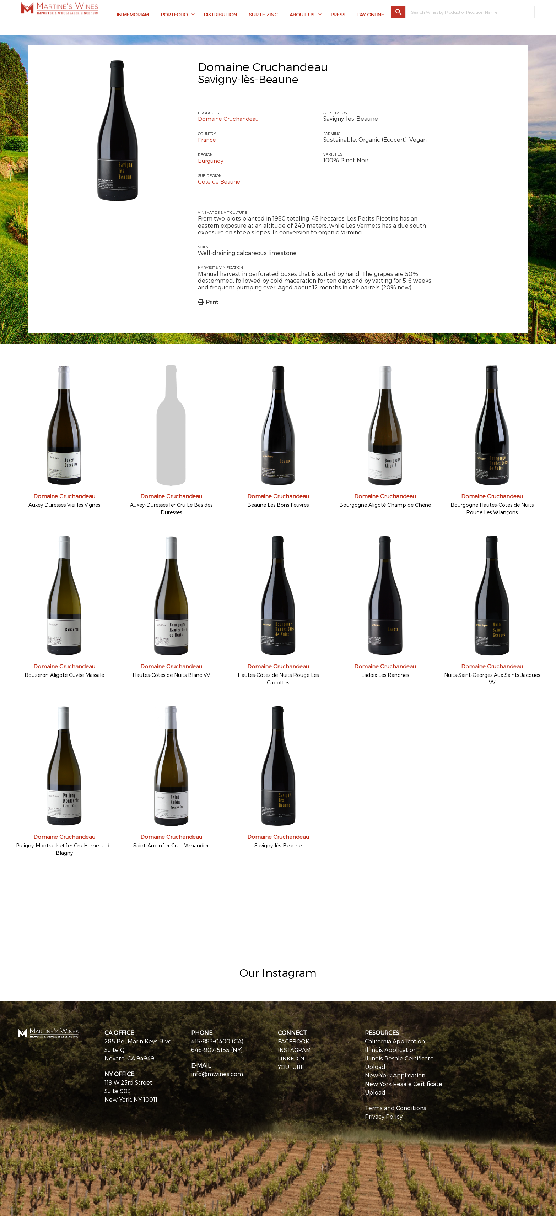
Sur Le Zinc (263, 16)
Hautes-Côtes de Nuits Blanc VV (171, 674)
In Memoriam (133, 16)
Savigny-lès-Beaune (278, 844)
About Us (302, 16)
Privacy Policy (384, 1115)
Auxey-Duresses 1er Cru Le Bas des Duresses (171, 508)
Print (212, 301)
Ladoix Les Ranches (385, 674)
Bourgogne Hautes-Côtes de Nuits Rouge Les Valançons (492, 508)
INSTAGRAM (295, 1048)
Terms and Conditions (395, 1106)
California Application (395, 1040)
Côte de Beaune (220, 181)
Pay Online (370, 16)
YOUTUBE (292, 1065)
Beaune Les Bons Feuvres (278, 504)
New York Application (395, 1074)
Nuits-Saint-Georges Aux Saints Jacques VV (492, 678)
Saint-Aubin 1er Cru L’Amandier (171, 844)
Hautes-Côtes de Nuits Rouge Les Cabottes (278, 678)
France (207, 139)
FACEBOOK (294, 1040)
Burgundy (211, 160)
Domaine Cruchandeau (263, 66)
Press (338, 16)
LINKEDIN (292, 1057)
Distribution (220, 16)
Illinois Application (391, 1048)
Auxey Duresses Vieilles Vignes (64, 504)
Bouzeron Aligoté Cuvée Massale (64, 674)
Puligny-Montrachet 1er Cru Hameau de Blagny (64, 848)
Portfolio (174, 16)
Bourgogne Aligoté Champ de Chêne (385, 504)
